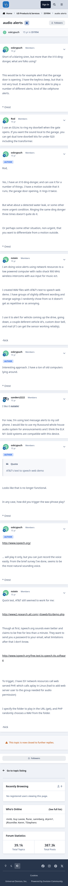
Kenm (21, 822)
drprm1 (49, 819)
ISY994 (35, 32)
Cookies (34, 875)
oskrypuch (13, 32)
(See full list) (55, 809)
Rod (13, 118)
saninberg (38, 819)
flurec (29, 819)
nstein (14, 258)
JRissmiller (11, 822)
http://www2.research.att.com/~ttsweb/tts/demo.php (33, 614)
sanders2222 (18, 397)
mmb (9, 819)
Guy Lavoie (19, 819)
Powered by (47, 881)
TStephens (31, 822)
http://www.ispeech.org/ (16, 543)
